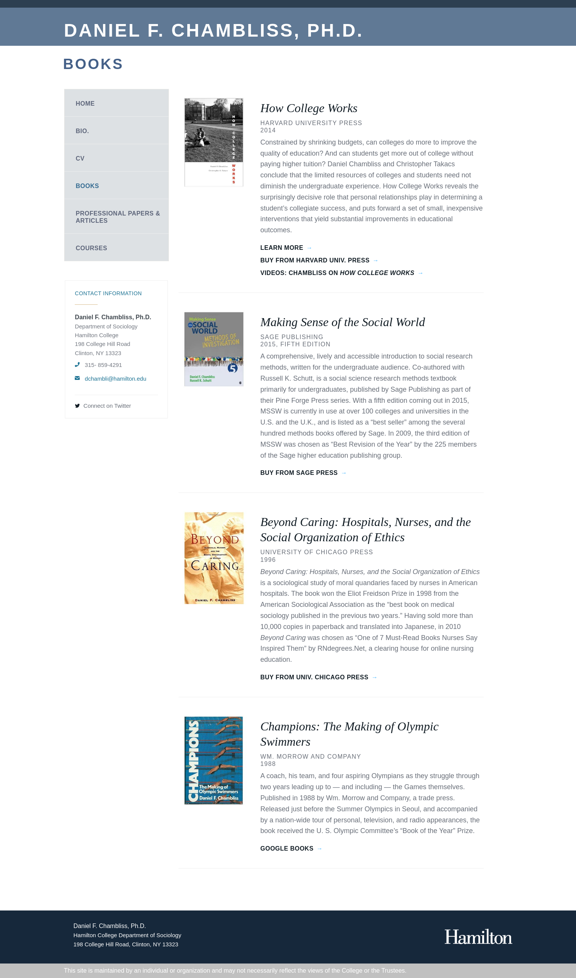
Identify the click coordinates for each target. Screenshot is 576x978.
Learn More (282, 248)
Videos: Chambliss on (338, 273)
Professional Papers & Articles (118, 217)
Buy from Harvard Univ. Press (315, 260)
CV (80, 158)
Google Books (287, 848)
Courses (92, 248)
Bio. (82, 131)
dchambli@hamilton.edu (115, 378)
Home (85, 103)
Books (87, 186)
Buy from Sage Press (299, 473)
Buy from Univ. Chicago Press (314, 677)
